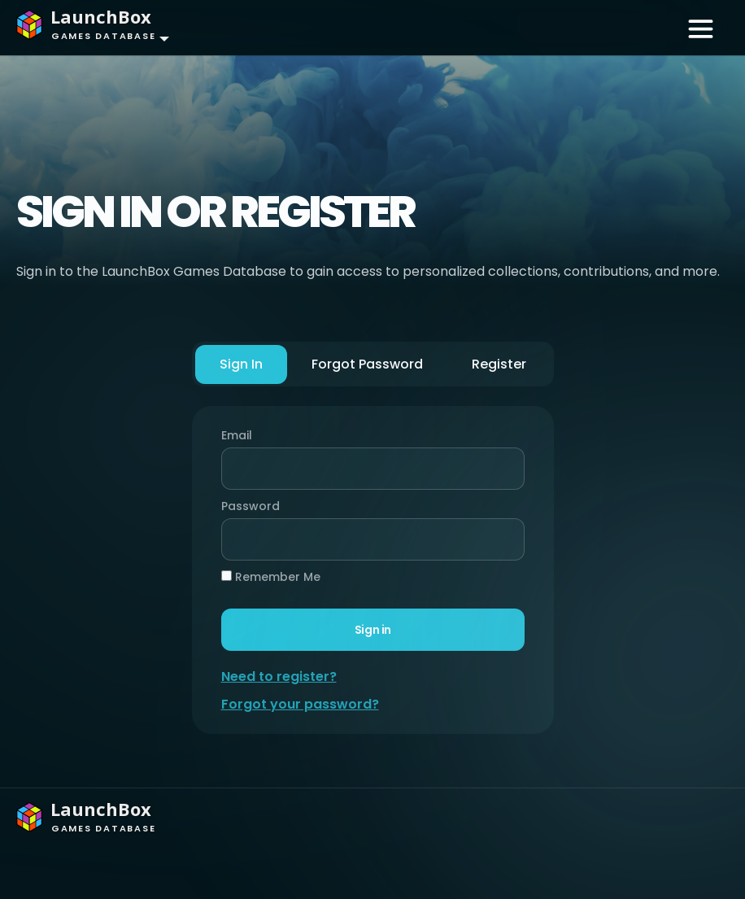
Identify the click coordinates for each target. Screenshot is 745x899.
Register (499, 364)
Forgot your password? (300, 704)
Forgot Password (367, 364)
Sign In (241, 364)
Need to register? (279, 676)
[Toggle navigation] (701, 27)
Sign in (372, 630)
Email (236, 435)
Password (246, 506)
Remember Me (270, 577)
